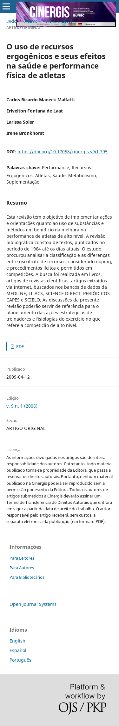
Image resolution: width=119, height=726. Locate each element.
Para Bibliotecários (27, 577)
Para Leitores (22, 558)
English (17, 641)
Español (18, 650)
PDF (19, 346)
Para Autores (22, 567)
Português (20, 660)
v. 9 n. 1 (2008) (58, 21)
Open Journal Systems (33, 604)
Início (11, 21)
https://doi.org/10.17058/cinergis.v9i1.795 (62, 152)
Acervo (30, 21)
